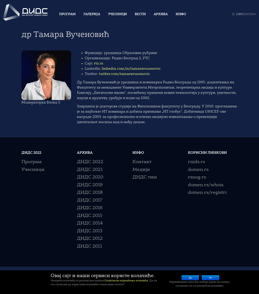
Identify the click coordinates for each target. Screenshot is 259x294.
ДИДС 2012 (90, 239)
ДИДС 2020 (90, 177)
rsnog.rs (197, 177)
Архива (161, 14)
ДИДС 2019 (89, 185)
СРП (239, 14)
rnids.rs (196, 162)
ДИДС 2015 (89, 216)
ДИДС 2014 (90, 223)
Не (210, 277)
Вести (140, 14)
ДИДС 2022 (90, 162)
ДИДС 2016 (89, 208)
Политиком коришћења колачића (126, 280)
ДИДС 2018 (90, 192)
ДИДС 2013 (89, 231)
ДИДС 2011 (89, 246)
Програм (67, 14)
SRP (246, 14)
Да (190, 277)
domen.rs (198, 170)
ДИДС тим (144, 177)
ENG (253, 14)
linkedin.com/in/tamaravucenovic (131, 68)
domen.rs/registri (207, 192)
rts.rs (98, 63)
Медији (141, 170)
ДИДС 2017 (89, 200)
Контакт (142, 162)
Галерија (92, 14)
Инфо (181, 14)
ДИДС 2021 (90, 170)
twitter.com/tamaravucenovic (124, 74)
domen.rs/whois (205, 185)
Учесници (117, 14)
